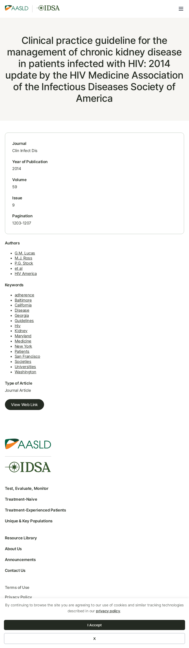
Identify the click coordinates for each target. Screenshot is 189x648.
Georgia (22, 315)
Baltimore (23, 300)
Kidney (21, 330)
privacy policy (108, 611)
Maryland (23, 335)
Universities (25, 366)
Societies (23, 361)
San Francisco (27, 356)
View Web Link (24, 404)
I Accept (94, 625)
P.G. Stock (24, 263)
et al (18, 268)
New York (23, 346)
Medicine (23, 341)
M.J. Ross (23, 258)
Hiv (17, 325)
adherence (24, 294)
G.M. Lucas (25, 253)
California (23, 305)
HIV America (26, 273)
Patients (22, 351)
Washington (25, 371)
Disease (22, 310)
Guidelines (24, 320)
